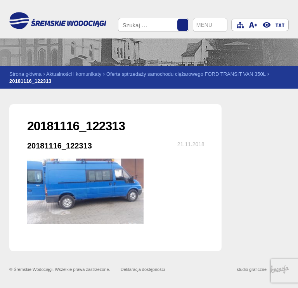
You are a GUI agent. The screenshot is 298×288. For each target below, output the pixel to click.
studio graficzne (263, 269)
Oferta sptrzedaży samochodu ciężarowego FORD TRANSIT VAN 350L (186, 74)
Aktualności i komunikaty (73, 74)
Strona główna (25, 74)
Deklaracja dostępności (143, 269)
